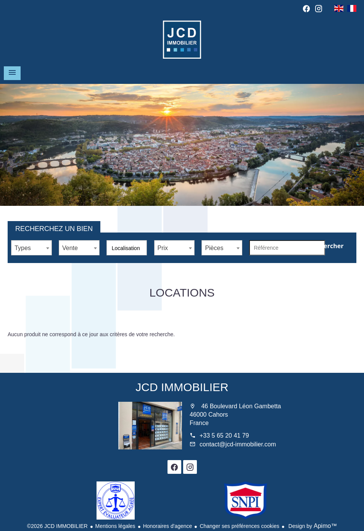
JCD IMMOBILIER (181, 387)
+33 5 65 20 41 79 (224, 435)
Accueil (182, 40)
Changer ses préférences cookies (239, 526)
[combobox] (31, 247)
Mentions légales (115, 526)
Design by (312, 526)
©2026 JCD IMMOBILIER (57, 526)
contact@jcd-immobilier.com (238, 444)
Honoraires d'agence (167, 526)
